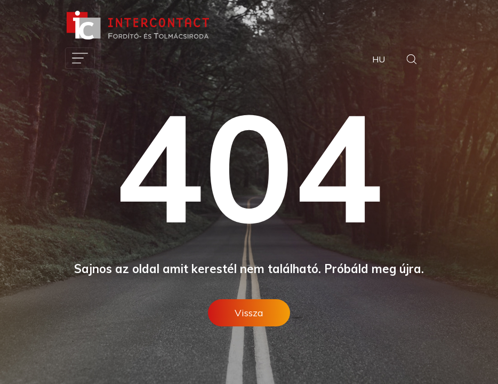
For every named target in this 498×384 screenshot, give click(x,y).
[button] (412, 60)
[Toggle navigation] (80, 58)
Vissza (249, 313)
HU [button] (378, 59)
